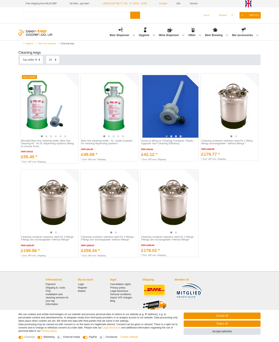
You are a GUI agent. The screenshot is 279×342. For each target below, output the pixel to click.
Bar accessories (243, 35)
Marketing (49, 336)
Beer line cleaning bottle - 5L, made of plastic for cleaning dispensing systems (107, 142)
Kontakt (161, 3)
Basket (82, 290)
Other (192, 35)
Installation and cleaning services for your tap (57, 297)
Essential (30, 336)
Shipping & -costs (55, 287)
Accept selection (222, 331)
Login (81, 284)
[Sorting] (31, 60)
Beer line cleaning (47, 43)
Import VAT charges (121, 297)
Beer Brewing (214, 35)
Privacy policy (118, 287)
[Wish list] (234, 15)
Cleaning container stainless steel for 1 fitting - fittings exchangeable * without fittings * (227, 142)
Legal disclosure (119, 290)
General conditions (120, 294)
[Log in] (204, 15)
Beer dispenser (120, 35)
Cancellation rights (120, 284)
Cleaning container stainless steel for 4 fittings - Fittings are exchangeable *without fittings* (108, 238)
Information (52, 304)
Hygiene (144, 35)
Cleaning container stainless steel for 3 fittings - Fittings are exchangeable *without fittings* (48, 238)
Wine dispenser (169, 35)
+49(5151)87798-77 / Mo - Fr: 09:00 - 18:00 (124, 3)
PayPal (93, 336)
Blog (112, 300)
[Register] (220, 15)
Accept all (222, 315)
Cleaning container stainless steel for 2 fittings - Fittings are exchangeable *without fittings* (168, 238)
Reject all (222, 323)
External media (71, 336)
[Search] (135, 15)
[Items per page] (52, 60)
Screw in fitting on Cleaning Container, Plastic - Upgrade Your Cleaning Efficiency (168, 142)
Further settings (129, 336)
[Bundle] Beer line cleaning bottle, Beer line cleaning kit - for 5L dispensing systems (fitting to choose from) (47, 143)
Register (82, 287)
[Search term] (76, 15)
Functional (111, 336)
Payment (51, 284)
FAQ (48, 290)
